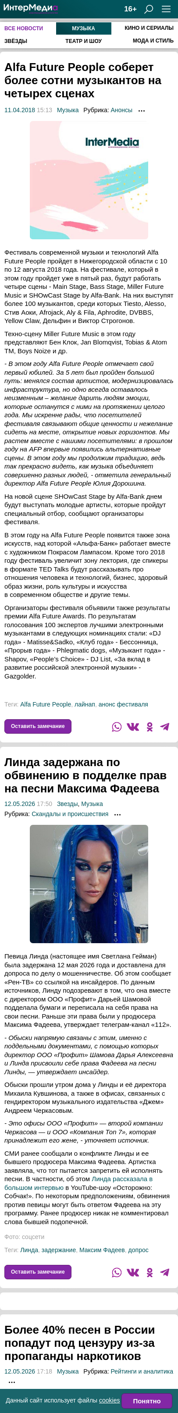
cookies (109, 1400)
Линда (29, 1249)
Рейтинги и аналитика (141, 1371)
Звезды (67, 803)
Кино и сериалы (149, 28)
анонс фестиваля (123, 704)
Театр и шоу (83, 41)
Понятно (146, 1401)
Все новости (23, 28)
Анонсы (121, 110)
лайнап (85, 704)
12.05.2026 (19, 803)
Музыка (83, 28)
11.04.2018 (19, 110)
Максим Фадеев (102, 1249)
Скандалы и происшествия (70, 813)
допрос (138, 1249)
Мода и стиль (153, 41)
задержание (59, 1249)
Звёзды (15, 41)
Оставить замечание (38, 726)
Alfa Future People (45, 704)
